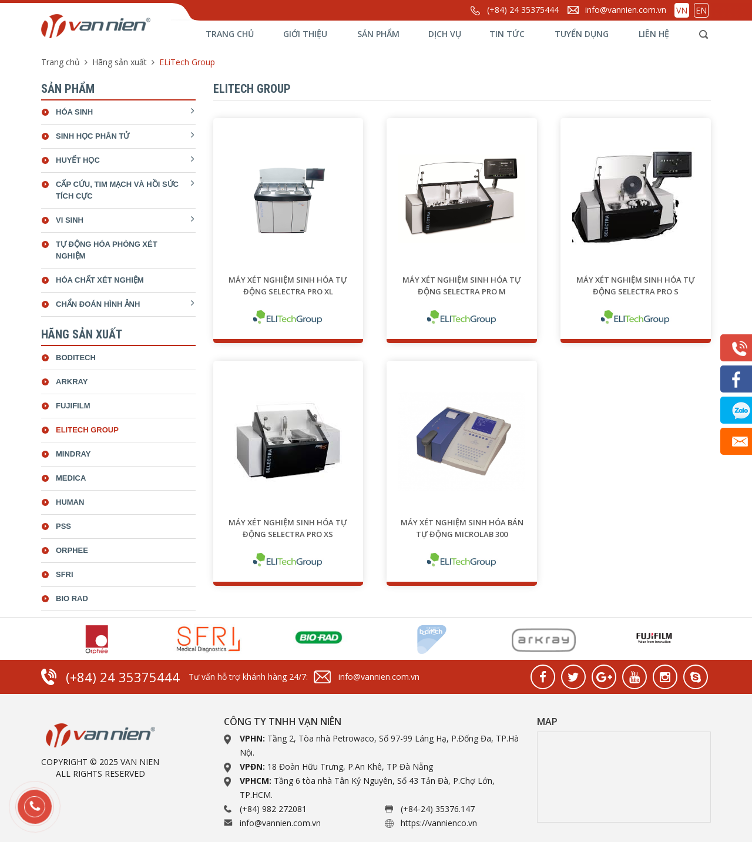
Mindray (73, 453)
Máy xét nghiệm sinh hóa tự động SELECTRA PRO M (461, 285)
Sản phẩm (378, 33)
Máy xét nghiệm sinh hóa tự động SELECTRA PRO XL (288, 285)
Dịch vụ (444, 33)
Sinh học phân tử (92, 136)
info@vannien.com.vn (625, 9)
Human (70, 502)
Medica (71, 478)
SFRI (64, 574)
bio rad (72, 598)
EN (701, 10)
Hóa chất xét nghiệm (100, 280)
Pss (63, 526)
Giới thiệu (305, 33)
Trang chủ (230, 33)
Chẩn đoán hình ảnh (98, 304)
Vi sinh (69, 220)
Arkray (72, 381)
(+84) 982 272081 (273, 808)
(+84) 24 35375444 (523, 9)
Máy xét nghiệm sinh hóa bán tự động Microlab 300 (462, 528)
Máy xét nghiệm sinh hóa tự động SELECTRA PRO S (635, 285)
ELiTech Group (87, 429)
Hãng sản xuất (119, 62)
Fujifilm (73, 405)
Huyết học (78, 160)
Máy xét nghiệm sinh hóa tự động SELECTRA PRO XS (288, 528)
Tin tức (507, 33)
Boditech (76, 357)
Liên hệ (654, 33)
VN (681, 10)
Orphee (72, 550)
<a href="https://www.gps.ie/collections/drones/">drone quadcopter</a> (624, 777)
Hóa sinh (74, 112)
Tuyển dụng (582, 33)
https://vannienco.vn (439, 822)
